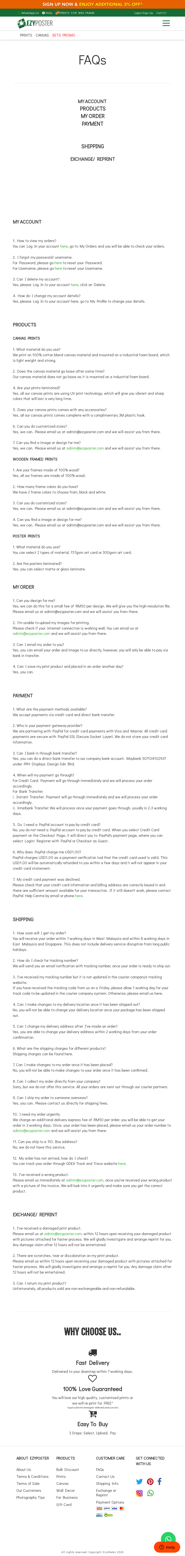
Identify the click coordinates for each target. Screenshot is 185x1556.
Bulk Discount (67, 1469)
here (64, 246)
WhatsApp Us (28, 13)
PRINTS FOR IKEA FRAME (74, 13)
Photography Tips (30, 1497)
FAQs (47, 13)
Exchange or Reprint (106, 1492)
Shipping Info (107, 1483)
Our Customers (28, 1490)
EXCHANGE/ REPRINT (92, 159)
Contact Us (105, 1476)
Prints (26, 34)
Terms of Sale (28, 1483)
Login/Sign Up (143, 13)
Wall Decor (65, 1490)
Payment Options (110, 1502)
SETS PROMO (63, 34)
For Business (67, 1497)
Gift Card (64, 1504)
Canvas (42, 34)
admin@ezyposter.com (85, 431)
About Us (23, 1469)
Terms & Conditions (32, 1476)
